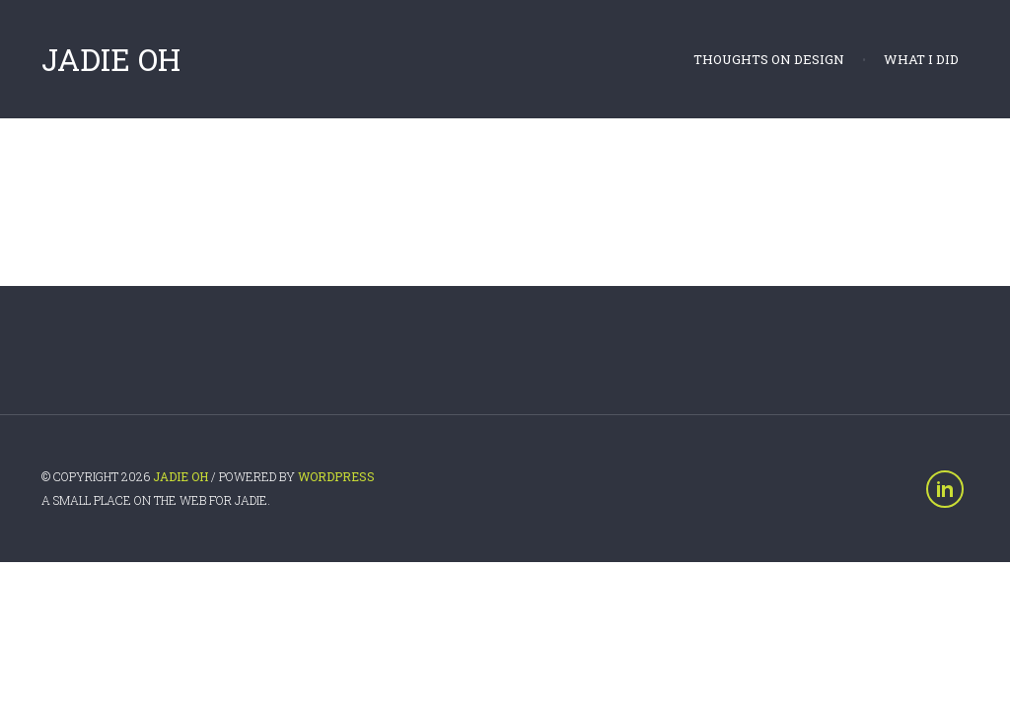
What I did (921, 59)
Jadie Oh (110, 59)
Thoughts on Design (768, 59)
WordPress (336, 476)
